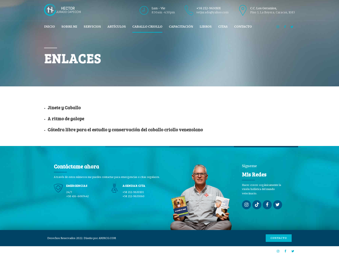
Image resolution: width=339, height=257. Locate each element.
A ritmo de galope (66, 118)
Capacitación (181, 27)
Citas (223, 27)
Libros (206, 27)
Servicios (92, 27)
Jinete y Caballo (64, 107)
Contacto (243, 27)
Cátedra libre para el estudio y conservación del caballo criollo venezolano (125, 129)
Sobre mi (69, 27)
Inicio (49, 27)
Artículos (116, 27)
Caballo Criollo (147, 27)
